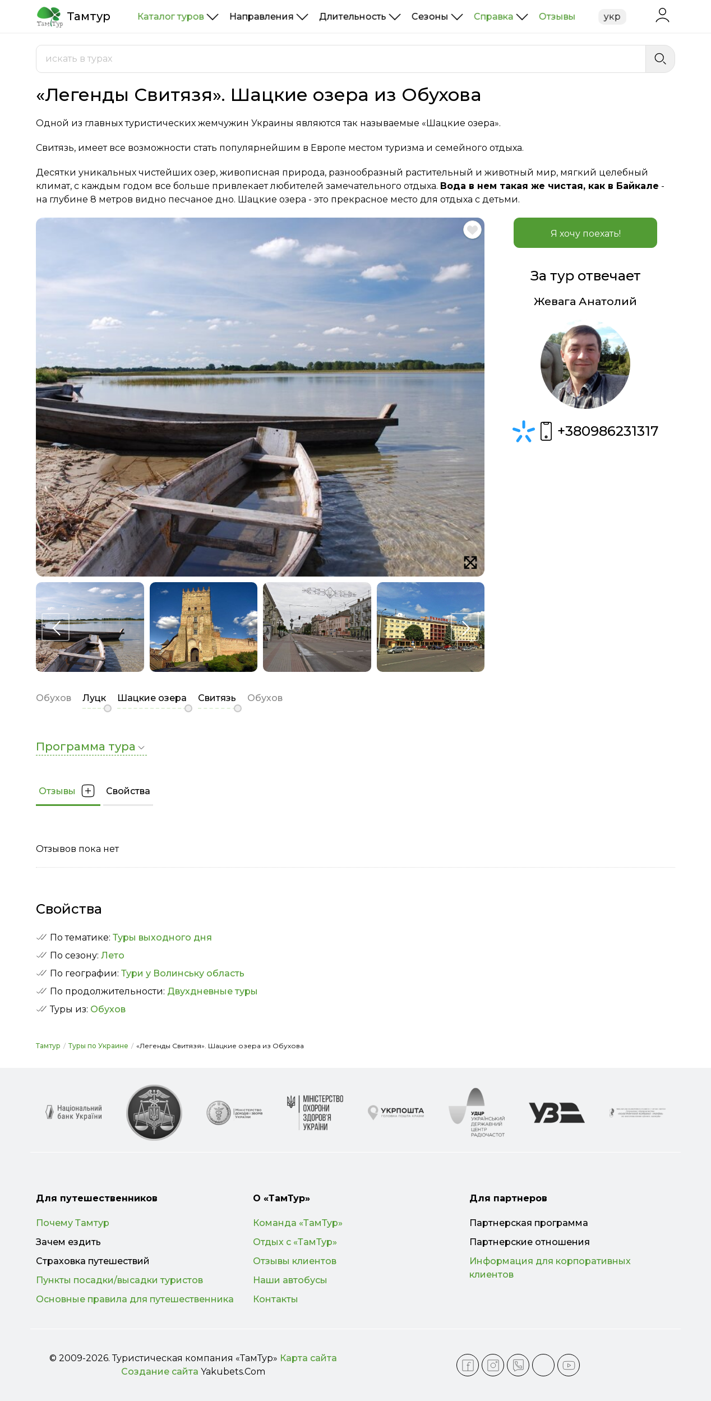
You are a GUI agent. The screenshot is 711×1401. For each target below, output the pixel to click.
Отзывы (557, 16)
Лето (112, 955)
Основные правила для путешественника (135, 1299)
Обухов (108, 1009)
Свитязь (217, 698)
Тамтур (48, 1045)
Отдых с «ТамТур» (295, 1242)
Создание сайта (159, 1371)
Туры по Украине (98, 1045)
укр (612, 16)
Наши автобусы (290, 1280)
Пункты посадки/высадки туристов (119, 1280)
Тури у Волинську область (182, 973)
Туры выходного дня (162, 937)
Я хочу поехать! (586, 233)
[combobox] (341, 59)
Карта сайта (308, 1358)
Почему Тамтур (72, 1223)
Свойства (128, 791)
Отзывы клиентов (294, 1261)
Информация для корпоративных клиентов (550, 1268)
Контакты (275, 1299)
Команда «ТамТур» (298, 1223)
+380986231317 (596, 431)
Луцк (94, 698)
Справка (494, 16)
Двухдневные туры (212, 991)
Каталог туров (170, 16)
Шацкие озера (152, 698)
